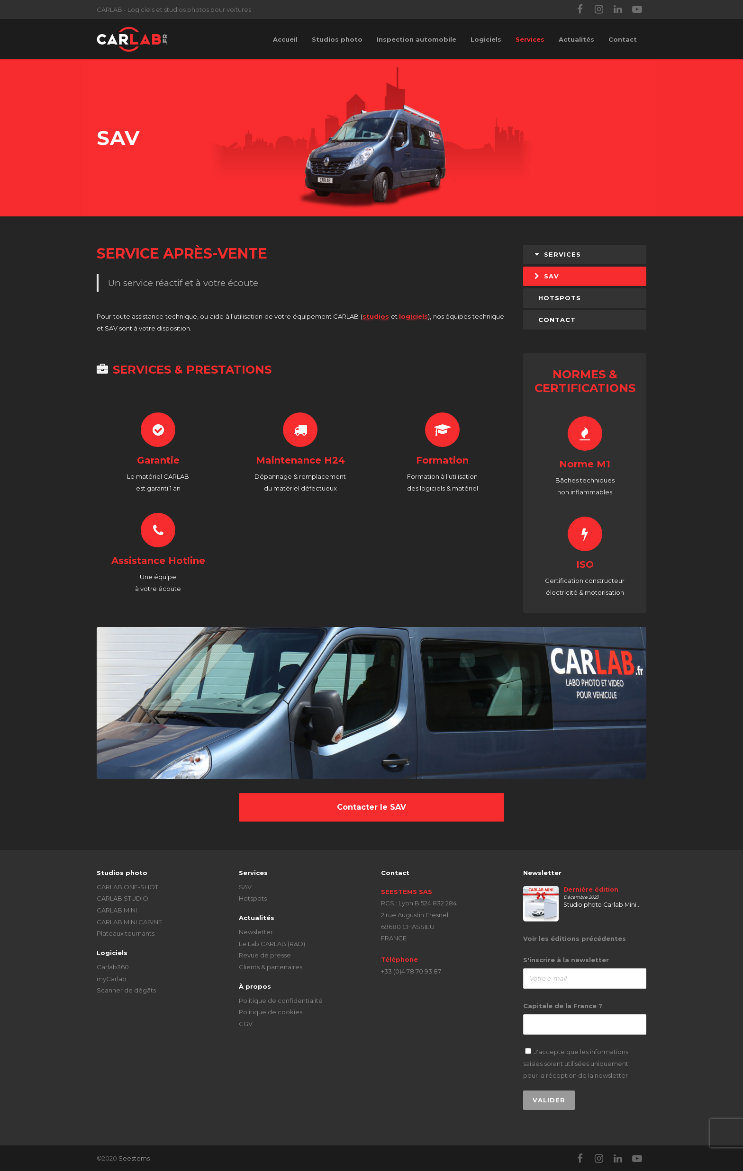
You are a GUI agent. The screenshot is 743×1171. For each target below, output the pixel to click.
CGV (246, 1024)
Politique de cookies (270, 1012)
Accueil (285, 39)
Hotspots (253, 898)
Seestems (134, 1158)
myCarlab (112, 979)
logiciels (413, 316)
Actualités (576, 39)
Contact (622, 39)
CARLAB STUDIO (122, 898)
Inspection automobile (416, 39)
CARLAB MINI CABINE (129, 922)
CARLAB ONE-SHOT (127, 887)
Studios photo (337, 39)
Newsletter (256, 932)
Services (530, 39)
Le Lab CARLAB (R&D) (272, 944)
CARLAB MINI (117, 910)
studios (375, 316)
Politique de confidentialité (281, 1000)
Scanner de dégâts (126, 990)
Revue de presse (265, 955)
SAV (546, 276)
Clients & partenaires (270, 967)
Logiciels (486, 39)
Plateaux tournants (125, 933)
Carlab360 (113, 967)
